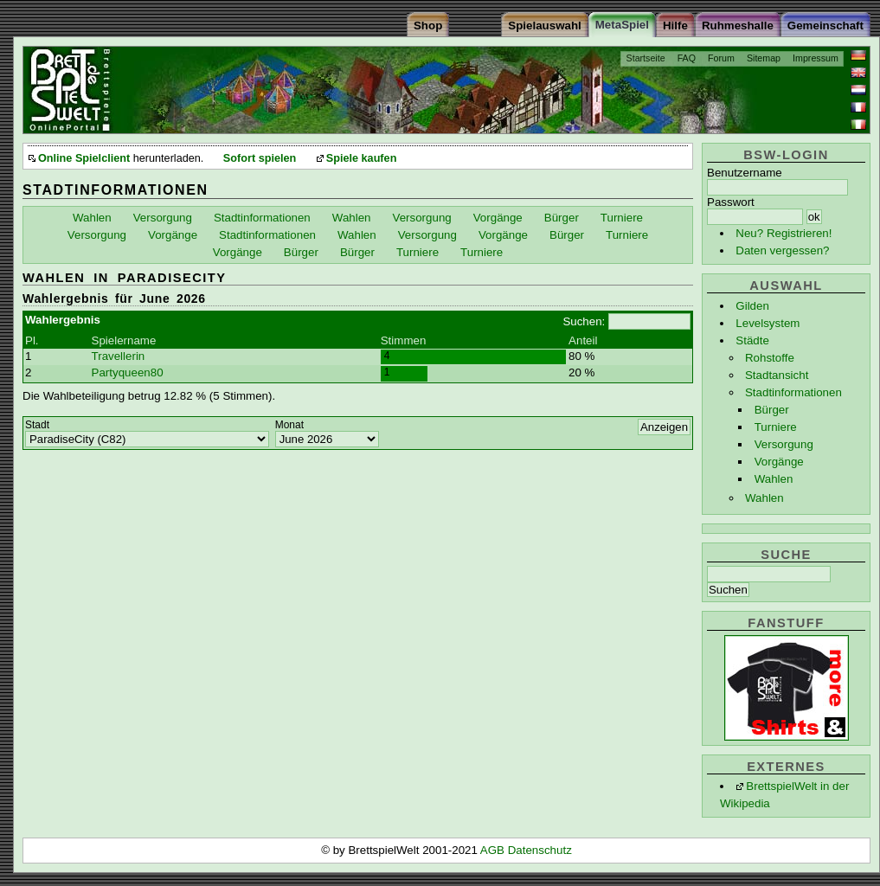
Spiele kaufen (361, 158)
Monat (289, 425)
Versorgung (784, 444)
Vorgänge (779, 461)
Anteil (582, 340)
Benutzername (744, 172)
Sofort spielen (259, 158)
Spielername (124, 340)
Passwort (731, 202)
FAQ (687, 58)
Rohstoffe (769, 357)
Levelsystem (767, 323)
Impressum (815, 58)
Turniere (776, 427)
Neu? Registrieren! (783, 233)
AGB (494, 850)
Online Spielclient (84, 158)
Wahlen (774, 478)
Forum (721, 58)
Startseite (645, 58)
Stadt (37, 425)
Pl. (32, 340)
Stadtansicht (776, 375)
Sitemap (763, 58)
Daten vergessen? (782, 250)
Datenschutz (540, 850)
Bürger (772, 409)
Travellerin (118, 356)
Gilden (752, 305)
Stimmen (404, 340)
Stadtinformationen (793, 392)
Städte (752, 340)
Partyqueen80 (128, 372)
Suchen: (583, 321)
